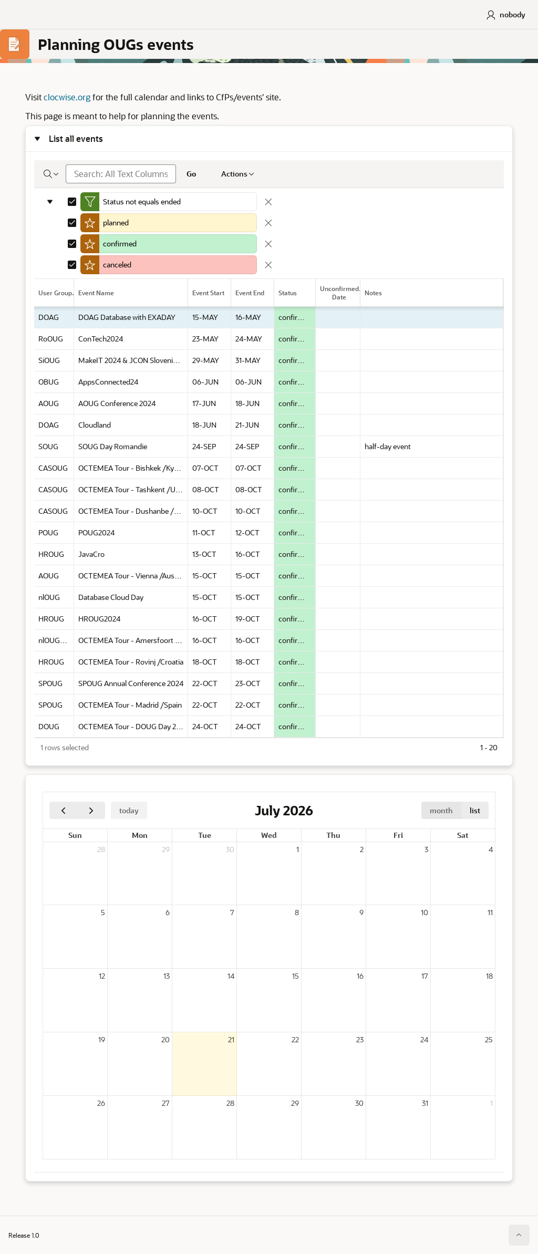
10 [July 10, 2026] (424, 913)
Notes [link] (373, 293)
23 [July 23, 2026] (360, 1040)
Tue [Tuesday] (204, 836)
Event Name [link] (96, 293)
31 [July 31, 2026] (425, 1103)
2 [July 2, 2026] (362, 850)
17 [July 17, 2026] (424, 976)
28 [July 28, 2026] (230, 1103)
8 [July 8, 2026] (297, 913)
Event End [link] (249, 293)
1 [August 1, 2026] (491, 1103)
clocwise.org (67, 97)
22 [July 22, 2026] (295, 1040)
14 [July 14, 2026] (230, 976)
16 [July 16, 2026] (360, 976)
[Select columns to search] (52, 174)
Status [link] (287, 293)
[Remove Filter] (268, 202)
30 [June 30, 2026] (230, 850)
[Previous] (63, 811)
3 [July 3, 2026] (426, 850)
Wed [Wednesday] (269, 836)
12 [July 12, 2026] (102, 976)
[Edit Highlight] (178, 223)
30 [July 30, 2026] (359, 1103)
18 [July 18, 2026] (489, 976)
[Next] (91, 811)
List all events (76, 138)
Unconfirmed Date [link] (339, 293)
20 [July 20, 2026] (165, 1040)
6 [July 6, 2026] (167, 913)
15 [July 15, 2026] (295, 976)
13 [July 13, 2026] (166, 976)
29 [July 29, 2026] (295, 1103)
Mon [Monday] (140, 836)
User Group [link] (55, 293)
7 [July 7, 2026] (232, 913)
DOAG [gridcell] (48, 318)
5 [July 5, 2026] (103, 913)
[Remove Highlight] (268, 223)
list (475, 811)
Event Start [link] (208, 293)
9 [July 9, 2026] (361, 913)
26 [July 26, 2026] (101, 1103)
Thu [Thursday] (333, 836)
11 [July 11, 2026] (490, 913)
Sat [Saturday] (463, 836)
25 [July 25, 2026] (489, 1040)
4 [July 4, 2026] (491, 850)
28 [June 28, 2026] (101, 850)
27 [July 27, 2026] (166, 1103)
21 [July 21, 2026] (231, 1040)
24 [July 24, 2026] (424, 1040)
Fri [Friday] (398, 836)
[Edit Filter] (178, 202)
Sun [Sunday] (75, 836)
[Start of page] (519, 1235)
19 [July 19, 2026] (101, 1040)
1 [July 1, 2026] (297, 850)
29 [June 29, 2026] (166, 850)
